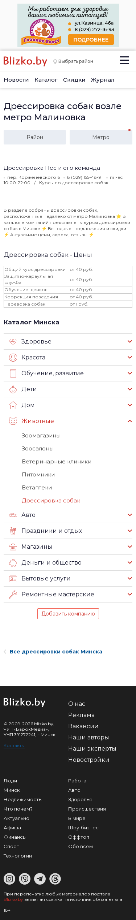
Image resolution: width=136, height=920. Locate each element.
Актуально (16, 818)
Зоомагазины (41, 435)
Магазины (30, 547)
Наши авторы (88, 737)
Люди (10, 780)
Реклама (81, 715)
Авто (22, 515)
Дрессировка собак (51, 500)
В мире (77, 818)
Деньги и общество (45, 563)
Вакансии (83, 726)
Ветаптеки (37, 487)
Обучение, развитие (46, 373)
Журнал (103, 79)
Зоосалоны (38, 448)
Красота (27, 358)
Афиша (12, 827)
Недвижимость (22, 799)
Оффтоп (78, 837)
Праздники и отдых (45, 531)
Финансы (15, 837)
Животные (31, 421)
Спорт (11, 846)
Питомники (38, 474)
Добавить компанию (68, 613)
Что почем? (18, 809)
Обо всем (80, 846)
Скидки (74, 79)
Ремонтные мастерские (51, 595)
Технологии (18, 856)
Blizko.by (13, 899)
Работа (77, 780)
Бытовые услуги (40, 579)
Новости (16, 79)
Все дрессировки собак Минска (53, 651)
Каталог (46, 79)
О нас (76, 703)
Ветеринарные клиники (56, 461)
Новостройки (89, 759)
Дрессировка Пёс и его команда (52, 167)
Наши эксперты (92, 748)
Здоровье (30, 342)
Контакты (14, 745)
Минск (12, 790)
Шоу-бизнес (83, 827)
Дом (22, 405)
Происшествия (87, 809)
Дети (23, 389)
